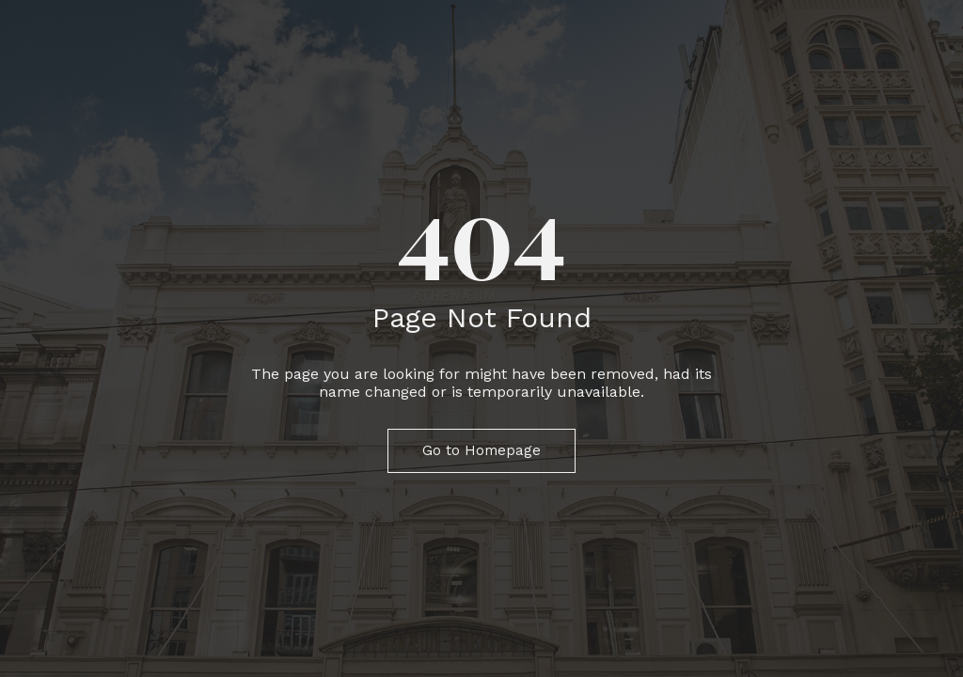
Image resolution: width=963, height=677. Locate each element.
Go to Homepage (481, 450)
